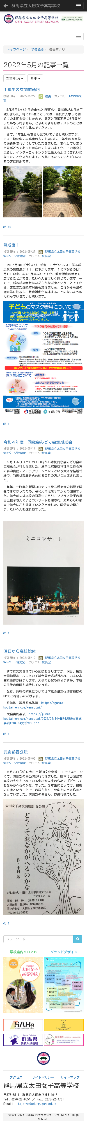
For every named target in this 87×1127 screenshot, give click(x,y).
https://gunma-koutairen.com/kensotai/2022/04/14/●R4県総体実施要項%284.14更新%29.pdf (42, 719)
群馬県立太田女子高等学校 (35, 6)
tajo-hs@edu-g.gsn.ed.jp (37, 1103)
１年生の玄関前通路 (21, 90)
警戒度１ (11, 245)
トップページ (16, 49)
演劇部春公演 (15, 752)
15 (7, 227)
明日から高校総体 (19, 651)
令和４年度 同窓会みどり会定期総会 (37, 442)
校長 (45, 96)
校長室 (46, 256)
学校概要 (37, 49)
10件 (35, 78)
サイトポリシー (43, 1077)
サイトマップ (70, 1077)
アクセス (16, 1077)
